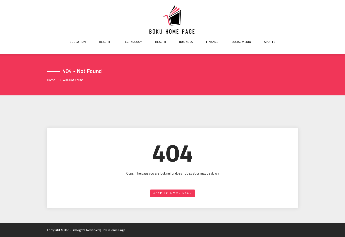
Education (78, 42)
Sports (269, 42)
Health (104, 42)
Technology (132, 42)
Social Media (241, 42)
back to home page (172, 193)
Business (186, 42)
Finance (212, 42)
